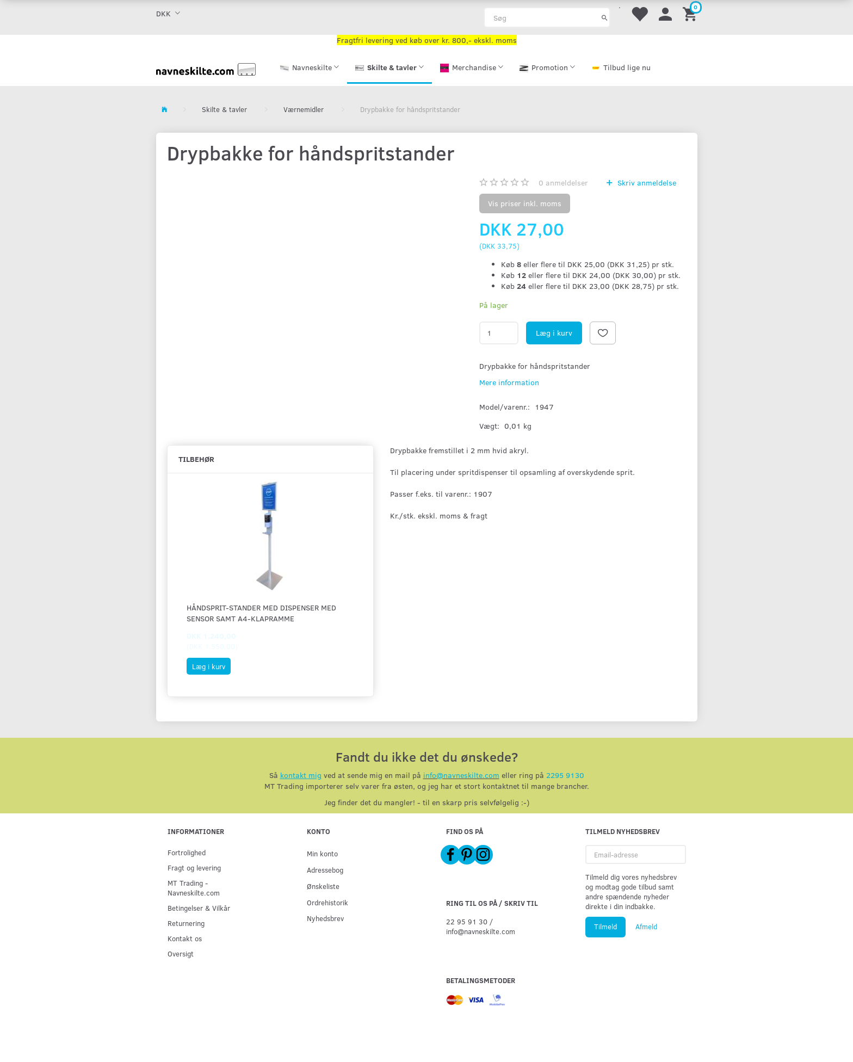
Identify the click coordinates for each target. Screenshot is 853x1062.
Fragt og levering (194, 867)
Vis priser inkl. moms (524, 203)
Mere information (509, 382)
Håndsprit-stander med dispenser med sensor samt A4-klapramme (261, 612)
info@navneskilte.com (461, 775)
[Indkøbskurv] (691, 13)
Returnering (186, 923)
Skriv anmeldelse (645, 182)
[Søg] (605, 17)
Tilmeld (605, 926)
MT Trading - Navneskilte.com (194, 887)
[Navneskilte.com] (206, 68)
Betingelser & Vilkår (199, 907)
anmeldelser (563, 182)
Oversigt (181, 953)
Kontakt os (185, 938)
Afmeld (646, 926)
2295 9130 (565, 775)
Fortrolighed (187, 852)
